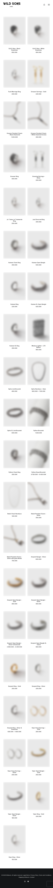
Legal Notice (26, 875)
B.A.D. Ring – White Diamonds (38, 49)
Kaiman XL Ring (14, 346)
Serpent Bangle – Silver (38, 557)
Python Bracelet (38, 430)
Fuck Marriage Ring (14, 91)
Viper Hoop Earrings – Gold (38, 728)
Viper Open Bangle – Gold (38, 771)
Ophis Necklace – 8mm (38, 389)
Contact (32, 877)
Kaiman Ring (14, 304)
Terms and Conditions (45, 875)
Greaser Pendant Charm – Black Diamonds (14, 134)
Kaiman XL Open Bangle (38, 304)
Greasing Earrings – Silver (38, 177)
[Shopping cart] (43, 4)
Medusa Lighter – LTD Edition (38, 346)
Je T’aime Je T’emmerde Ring (14, 220)
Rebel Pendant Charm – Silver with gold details (14, 557)
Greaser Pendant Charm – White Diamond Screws (38, 134)
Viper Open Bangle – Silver (14, 814)
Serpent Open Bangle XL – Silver (38, 643)
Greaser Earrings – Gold (38, 91)
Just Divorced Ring (38, 219)
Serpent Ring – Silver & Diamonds (14, 728)
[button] (49, 4)
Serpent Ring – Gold (14, 686)
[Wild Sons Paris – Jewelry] (11, 4)
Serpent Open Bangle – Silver (38, 600)
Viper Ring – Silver (14, 857)
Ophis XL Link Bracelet (14, 430)
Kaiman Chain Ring (14, 262)
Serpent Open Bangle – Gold (14, 600)
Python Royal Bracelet (38, 472)
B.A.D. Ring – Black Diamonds (14, 49)
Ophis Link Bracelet (14, 389)
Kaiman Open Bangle (38, 262)
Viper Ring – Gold (38, 814)
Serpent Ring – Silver (38, 686)
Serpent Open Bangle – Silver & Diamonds (14, 643)
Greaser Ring (14, 176)
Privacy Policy (34, 875)
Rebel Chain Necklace (14, 513)
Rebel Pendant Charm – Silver (38, 514)
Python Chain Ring (14, 472)
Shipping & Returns (24, 877)
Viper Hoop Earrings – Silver (14, 771)
